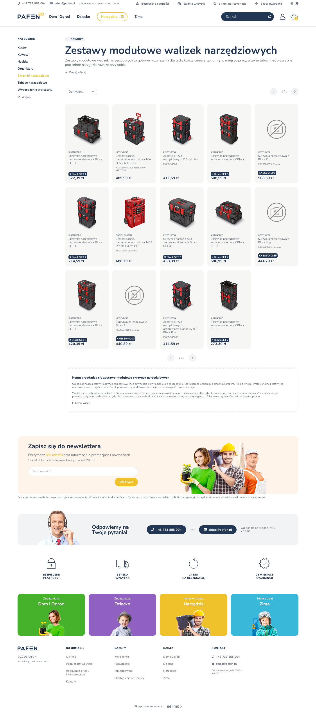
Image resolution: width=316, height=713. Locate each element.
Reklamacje (122, 664)
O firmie (71, 657)
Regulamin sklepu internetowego (77, 672)
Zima (166, 678)
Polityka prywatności (79, 664)
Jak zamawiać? (124, 671)
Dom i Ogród (171, 657)
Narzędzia (169, 671)
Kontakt (71, 682)
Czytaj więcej (82, 403)
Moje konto (122, 657)
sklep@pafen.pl (218, 530)
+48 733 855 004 (166, 530)
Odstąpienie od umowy (129, 678)
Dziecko (168, 664)
